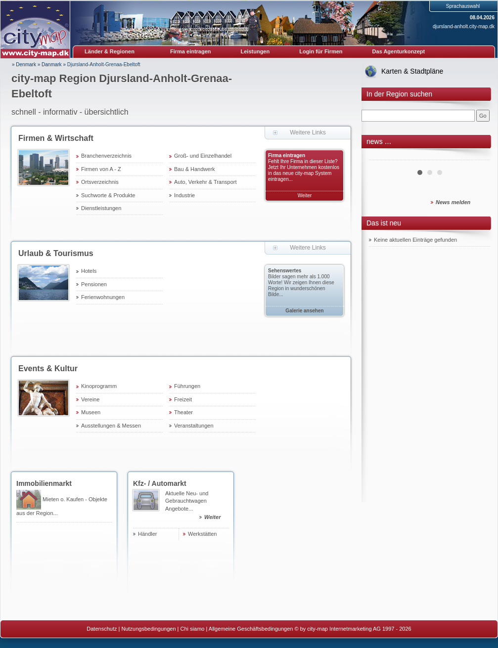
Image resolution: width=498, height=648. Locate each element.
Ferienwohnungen (103, 297)
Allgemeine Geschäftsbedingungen (251, 629)
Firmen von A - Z (101, 169)
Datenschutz (102, 629)
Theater (183, 412)
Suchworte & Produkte (108, 195)
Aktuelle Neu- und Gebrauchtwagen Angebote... (197, 506)
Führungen (187, 386)
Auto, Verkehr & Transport (205, 182)
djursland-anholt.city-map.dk (464, 26)
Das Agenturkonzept (398, 51)
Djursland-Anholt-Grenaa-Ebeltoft (103, 64)
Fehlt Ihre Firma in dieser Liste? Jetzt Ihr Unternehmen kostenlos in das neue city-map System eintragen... (303, 170)
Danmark (52, 64)
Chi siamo (193, 629)
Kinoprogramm (99, 386)
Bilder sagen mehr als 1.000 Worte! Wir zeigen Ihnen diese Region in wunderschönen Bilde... (301, 285)
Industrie (184, 195)
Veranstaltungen (194, 426)
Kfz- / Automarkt (159, 483)
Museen (90, 412)
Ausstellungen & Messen (111, 426)
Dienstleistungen (101, 208)
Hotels (88, 271)
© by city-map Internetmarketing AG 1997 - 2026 (353, 629)
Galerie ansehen (304, 310)
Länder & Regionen (110, 51)
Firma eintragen (190, 51)
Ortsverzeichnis (100, 182)
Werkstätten (202, 534)
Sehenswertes (284, 270)
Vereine (90, 399)
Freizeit (183, 399)
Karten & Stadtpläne (412, 71)
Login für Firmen (320, 51)
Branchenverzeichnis (106, 156)
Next (477, 156)
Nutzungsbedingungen (148, 629)
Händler (147, 534)
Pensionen (94, 284)
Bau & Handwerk (194, 169)
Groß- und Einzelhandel (202, 156)
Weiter (305, 195)
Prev (382, 156)
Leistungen (255, 51)
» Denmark (24, 64)
